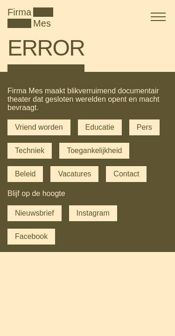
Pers (144, 127)
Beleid (25, 174)
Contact (126, 174)
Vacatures (74, 174)
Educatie (99, 127)
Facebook (31, 236)
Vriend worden (39, 127)
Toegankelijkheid (94, 150)
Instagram (93, 213)
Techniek (29, 150)
